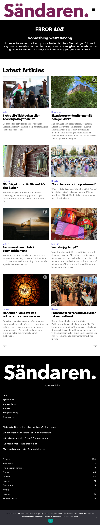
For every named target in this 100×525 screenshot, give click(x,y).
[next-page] (95, 345)
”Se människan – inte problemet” (73, 184)
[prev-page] (5, 345)
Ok (50, 521)
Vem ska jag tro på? (64, 247)
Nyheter (6, 181)
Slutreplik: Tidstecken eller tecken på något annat (30, 427)
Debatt (6, 112)
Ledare (6, 309)
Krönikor (55, 244)
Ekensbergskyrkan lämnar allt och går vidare (27, 433)
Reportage (56, 112)
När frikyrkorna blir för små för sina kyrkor (25, 438)
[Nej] (96, 517)
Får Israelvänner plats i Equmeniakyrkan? (25, 449)
